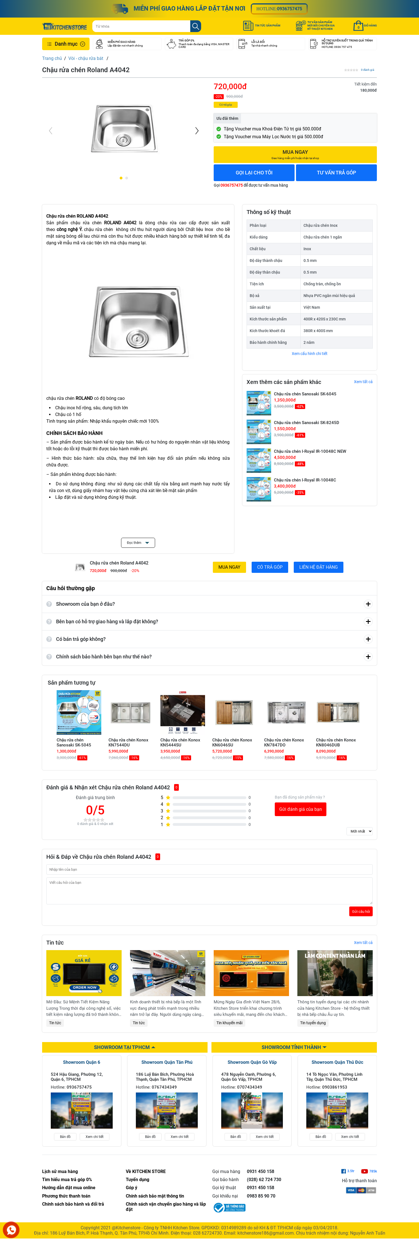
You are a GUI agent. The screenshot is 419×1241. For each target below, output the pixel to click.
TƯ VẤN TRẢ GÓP (336, 173)
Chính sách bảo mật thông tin (155, 1200)
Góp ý (131, 1191)
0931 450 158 (260, 1175)
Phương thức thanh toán (66, 1200)
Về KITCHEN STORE (146, 1175)
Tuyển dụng (137, 1183)
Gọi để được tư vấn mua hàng (251, 185)
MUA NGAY (229, 567)
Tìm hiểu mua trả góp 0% (67, 1183)
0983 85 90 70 (261, 1200)
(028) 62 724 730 (264, 1183)
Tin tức (55, 1027)
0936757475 (289, 8)
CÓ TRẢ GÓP (270, 567)
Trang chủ (52, 58)
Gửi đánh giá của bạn (300, 809)
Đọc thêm (138, 543)
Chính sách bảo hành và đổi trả (73, 1208)
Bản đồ (65, 1141)
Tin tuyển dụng (313, 1027)
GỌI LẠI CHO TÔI (254, 173)
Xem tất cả (363, 381)
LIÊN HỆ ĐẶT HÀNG (318, 567)
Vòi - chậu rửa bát (86, 58)
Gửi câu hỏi (361, 916)
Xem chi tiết (94, 1141)
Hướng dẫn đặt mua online (68, 1191)
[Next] (196, 131)
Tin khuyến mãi (229, 1027)
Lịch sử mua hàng (60, 1175)
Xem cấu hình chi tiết (310, 353)
